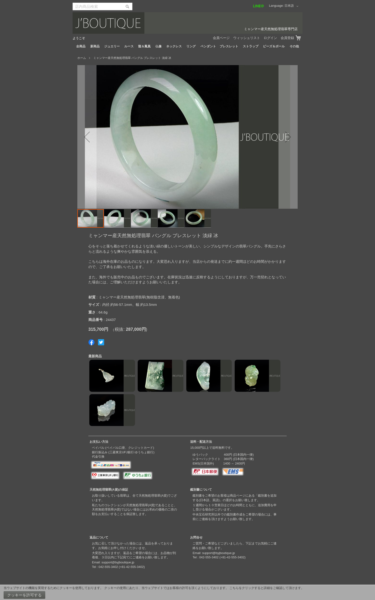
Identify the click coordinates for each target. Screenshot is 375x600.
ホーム (81, 58)
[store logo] (187, 23)
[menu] (187, 46)
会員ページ (221, 38)
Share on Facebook (91, 342)
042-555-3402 (108, 567)
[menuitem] (80, 46)
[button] (292, 6)
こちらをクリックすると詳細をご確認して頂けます (265, 588)
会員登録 (287, 38)
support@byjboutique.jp (118, 562)
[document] (187, 592)
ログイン (270, 38)
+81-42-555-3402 (132, 567)
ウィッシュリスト (246, 38)
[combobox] (102, 6)
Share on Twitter (101, 342)
